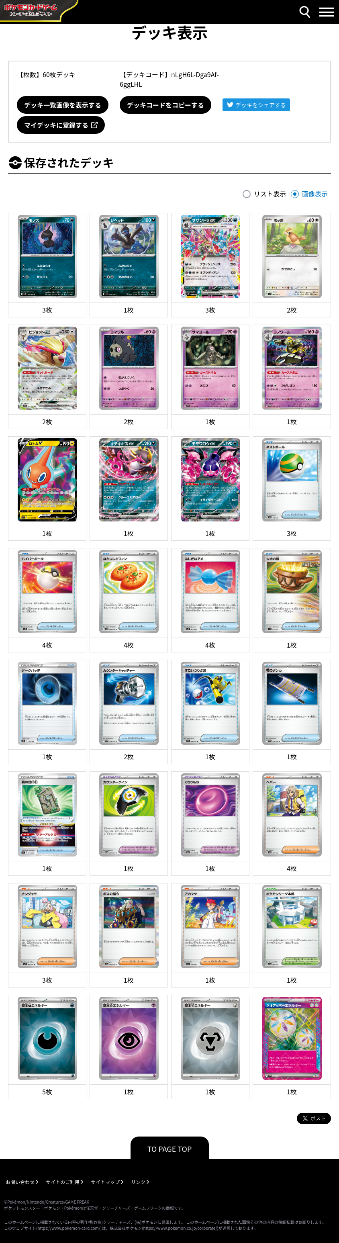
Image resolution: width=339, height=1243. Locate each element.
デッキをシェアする (260, 105)
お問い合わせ (20, 1181)
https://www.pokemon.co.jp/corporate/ (180, 1228)
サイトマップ (105, 1181)
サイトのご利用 (63, 1181)
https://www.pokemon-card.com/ (68, 1228)
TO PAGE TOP (169, 1148)
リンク (138, 1181)
